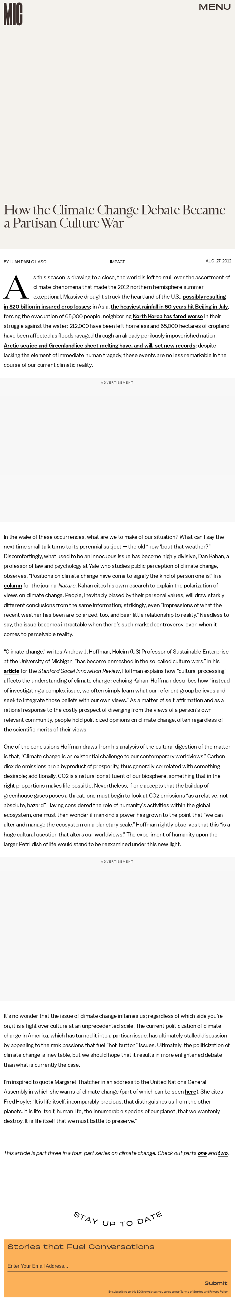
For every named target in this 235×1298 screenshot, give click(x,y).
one (202, 1153)
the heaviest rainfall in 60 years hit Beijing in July (169, 306)
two (223, 1153)
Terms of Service (192, 1291)
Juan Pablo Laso (28, 262)
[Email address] (117, 1265)
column (13, 585)
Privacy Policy (218, 1291)
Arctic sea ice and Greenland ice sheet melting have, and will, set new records (99, 345)
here (190, 1091)
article (11, 671)
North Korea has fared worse (168, 316)
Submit (216, 1283)
